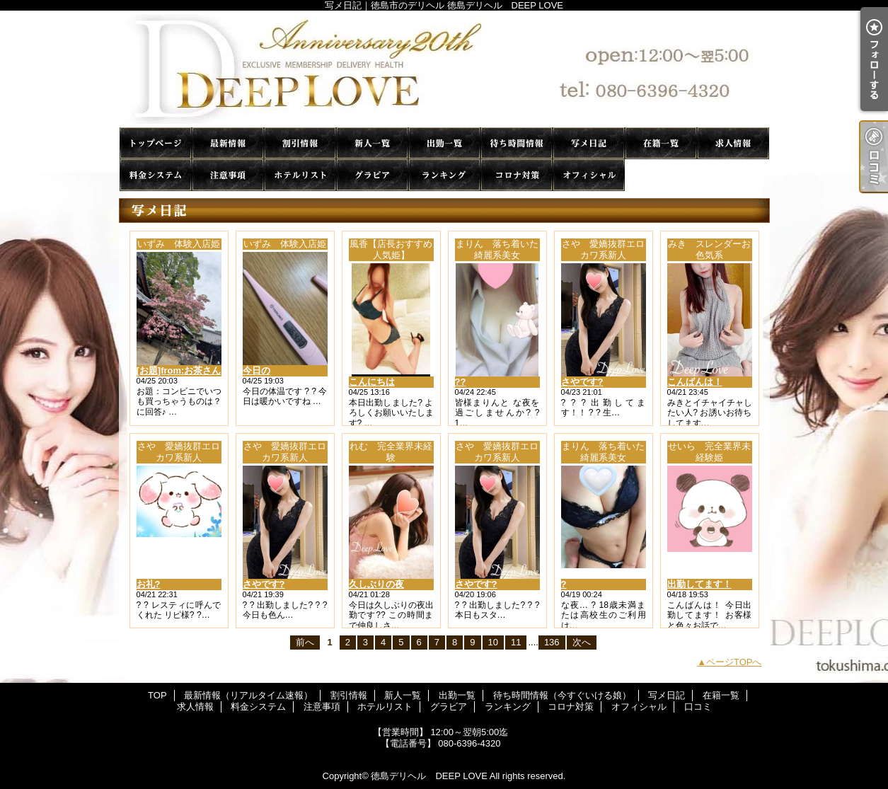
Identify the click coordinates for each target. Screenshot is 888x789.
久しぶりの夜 (376, 584)
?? (460, 381)
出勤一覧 (444, 143)
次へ (581, 642)
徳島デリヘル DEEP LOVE (429, 776)
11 (516, 642)
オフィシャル (589, 175)
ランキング (444, 175)
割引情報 (300, 143)
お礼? (149, 584)
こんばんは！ (694, 381)
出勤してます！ (699, 584)
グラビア (372, 175)
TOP (156, 143)
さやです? (582, 381)
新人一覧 (372, 143)
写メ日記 (589, 143)
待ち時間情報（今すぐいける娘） (516, 143)
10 (493, 642)
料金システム (156, 175)
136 (552, 642)
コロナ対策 (516, 175)
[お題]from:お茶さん (179, 370)
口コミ (661, 175)
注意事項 (228, 175)
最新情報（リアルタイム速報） (228, 143)
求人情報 (733, 143)
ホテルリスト (300, 175)
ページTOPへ (734, 662)
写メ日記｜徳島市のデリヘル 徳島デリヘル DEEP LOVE (444, 69)
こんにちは (372, 381)
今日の (256, 370)
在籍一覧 (661, 143)
